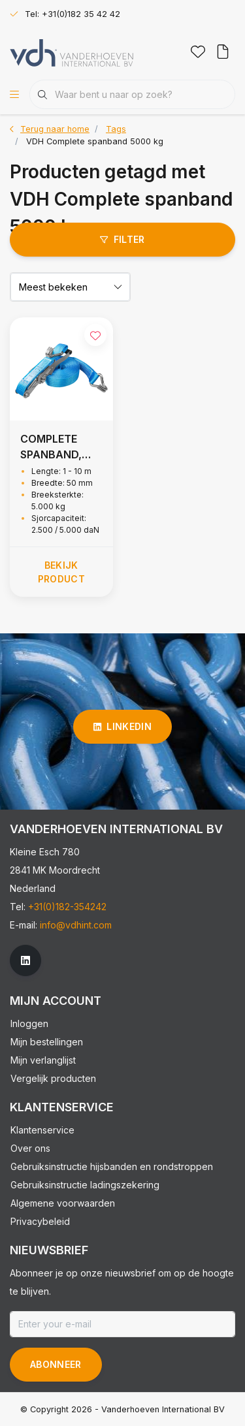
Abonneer (56, 1364)
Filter (122, 239)
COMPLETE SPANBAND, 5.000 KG (51, 447)
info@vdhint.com (76, 924)
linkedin (122, 726)
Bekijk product (61, 572)
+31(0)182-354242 (67, 906)
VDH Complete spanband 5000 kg (94, 141)
